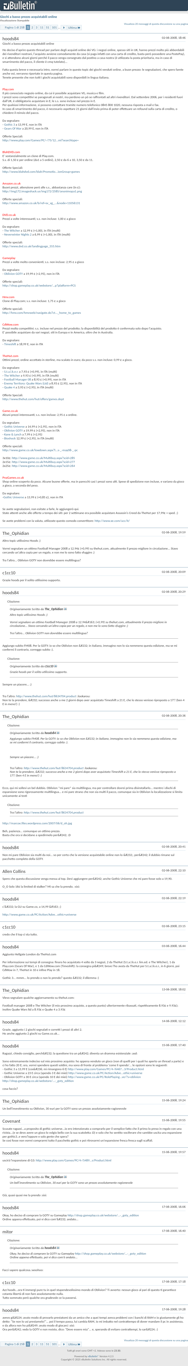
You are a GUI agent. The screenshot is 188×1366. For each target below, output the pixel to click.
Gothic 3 (9, 124)
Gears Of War (13, 128)
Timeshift (10, 344)
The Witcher (12, 230)
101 (54, 27)
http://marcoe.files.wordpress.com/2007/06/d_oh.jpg (37, 823)
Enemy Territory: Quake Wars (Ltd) (26, 383)
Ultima (74, 27)
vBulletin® (93, 1356)
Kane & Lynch (13, 434)
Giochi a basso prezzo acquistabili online (28, 17)
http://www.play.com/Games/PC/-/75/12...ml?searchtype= (40, 140)
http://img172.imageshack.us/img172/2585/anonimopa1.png (42, 191)
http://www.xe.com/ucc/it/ (112, 521)
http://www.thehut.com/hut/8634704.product (46, 696)
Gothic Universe (14, 426)
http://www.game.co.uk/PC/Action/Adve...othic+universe (39, 914)
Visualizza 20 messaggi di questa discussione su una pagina (156, 24)
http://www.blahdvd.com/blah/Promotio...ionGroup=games (41, 171)
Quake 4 (9, 387)
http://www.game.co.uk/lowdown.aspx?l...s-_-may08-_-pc (40, 450)
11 (41, 27)
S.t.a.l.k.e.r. (11, 371)
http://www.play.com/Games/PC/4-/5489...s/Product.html (73, 1160)
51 (47, 27)
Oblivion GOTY (13, 274)
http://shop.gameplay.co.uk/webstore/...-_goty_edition (38, 1081)
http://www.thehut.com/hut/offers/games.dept (33, 399)
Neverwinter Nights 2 (18, 234)
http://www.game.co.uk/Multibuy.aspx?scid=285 (43, 458)
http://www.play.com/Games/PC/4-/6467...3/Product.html (106, 1069)
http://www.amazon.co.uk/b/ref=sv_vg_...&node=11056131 (41, 203)
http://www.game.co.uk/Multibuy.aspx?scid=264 (43, 466)
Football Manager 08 (17, 379)
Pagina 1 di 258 (14, 27)
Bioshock (10, 438)
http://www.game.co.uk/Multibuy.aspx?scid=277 (43, 462)
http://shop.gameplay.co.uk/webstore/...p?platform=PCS (39, 285)
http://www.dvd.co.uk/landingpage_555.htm (31, 246)
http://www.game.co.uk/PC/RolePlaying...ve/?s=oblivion (104, 1077)
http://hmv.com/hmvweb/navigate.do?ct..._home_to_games (41, 313)
